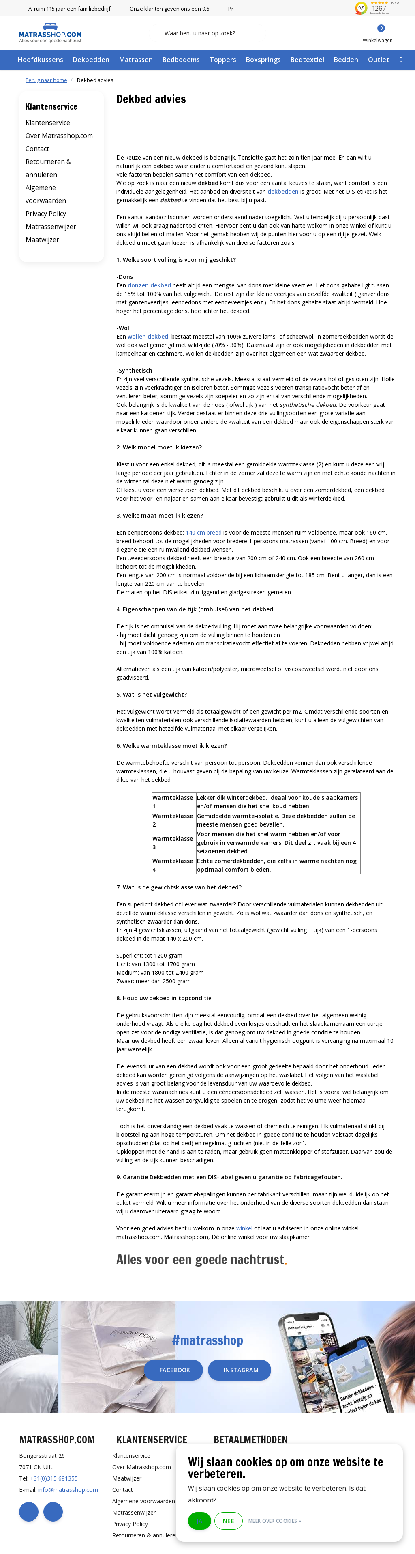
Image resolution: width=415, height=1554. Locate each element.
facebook (175, 1370)
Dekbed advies (95, 80)
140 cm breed (204, 532)
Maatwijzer (42, 239)
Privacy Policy (46, 213)
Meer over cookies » (275, 1520)
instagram (241, 1370)
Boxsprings (263, 59)
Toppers (223, 59)
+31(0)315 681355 (54, 1478)
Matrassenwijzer (51, 226)
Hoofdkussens (40, 59)
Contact (37, 148)
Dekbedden (91, 59)
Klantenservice (48, 122)
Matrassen (136, 59)
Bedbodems (181, 59)
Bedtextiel (307, 59)
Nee (228, 1521)
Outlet (378, 59)
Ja (200, 1521)
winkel (244, 1228)
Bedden (346, 59)
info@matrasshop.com (68, 1490)
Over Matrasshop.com (59, 135)
